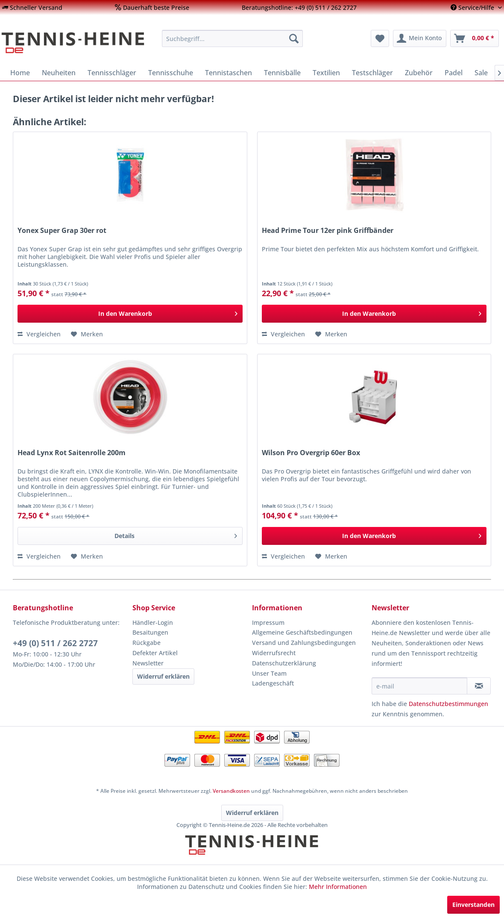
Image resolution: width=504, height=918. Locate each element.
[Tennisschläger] (112, 73)
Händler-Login (152, 622)
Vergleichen (39, 334)
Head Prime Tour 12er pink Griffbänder (327, 230)
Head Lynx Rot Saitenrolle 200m (72, 452)
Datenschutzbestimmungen (448, 704)
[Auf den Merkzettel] (87, 334)
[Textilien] (326, 73)
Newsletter (148, 663)
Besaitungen (150, 632)
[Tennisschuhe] (170, 73)
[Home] (20, 73)
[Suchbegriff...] (232, 38)
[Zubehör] (419, 73)
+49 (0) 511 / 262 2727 (55, 643)
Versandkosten (231, 790)
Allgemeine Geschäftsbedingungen (302, 632)
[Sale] (481, 73)
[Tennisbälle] (282, 73)
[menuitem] (32, 7)
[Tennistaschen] (228, 73)
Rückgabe (146, 642)
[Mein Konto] (419, 38)
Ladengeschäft (273, 683)
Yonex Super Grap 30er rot (62, 230)
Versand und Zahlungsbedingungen (304, 642)
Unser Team (269, 673)
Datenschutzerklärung (284, 663)
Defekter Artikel (155, 653)
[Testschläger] (372, 73)
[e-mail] (419, 685)
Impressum (268, 622)
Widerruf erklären (163, 676)
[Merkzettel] (380, 38)
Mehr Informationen (338, 887)
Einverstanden (473, 904)
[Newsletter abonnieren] (479, 685)
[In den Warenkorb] (130, 314)
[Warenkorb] (474, 38)
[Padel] (454, 73)
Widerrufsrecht (274, 653)
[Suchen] (294, 38)
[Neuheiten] (59, 73)
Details (175, 534)
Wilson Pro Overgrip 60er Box (311, 452)
